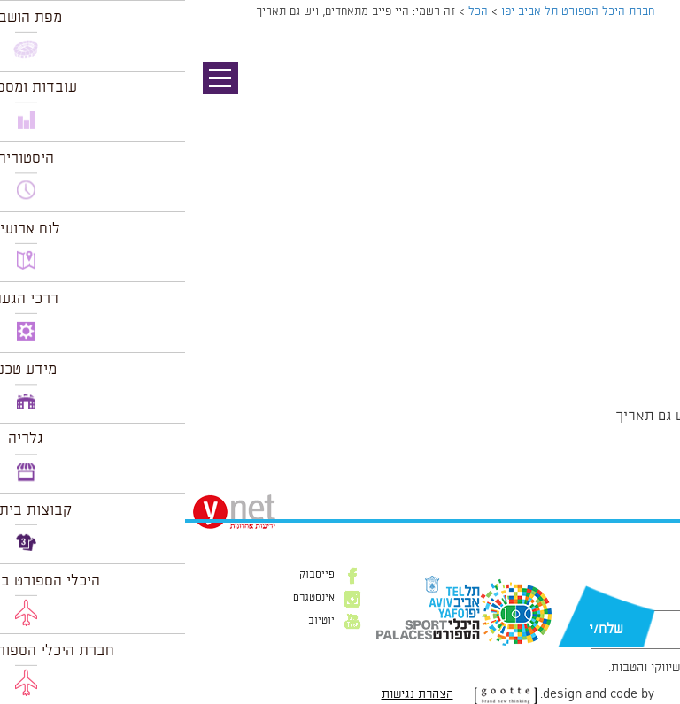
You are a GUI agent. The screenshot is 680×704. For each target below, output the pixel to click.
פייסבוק (132, 575)
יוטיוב (136, 621)
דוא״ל (643, 601)
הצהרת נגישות (232, 694)
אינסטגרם (129, 598)
